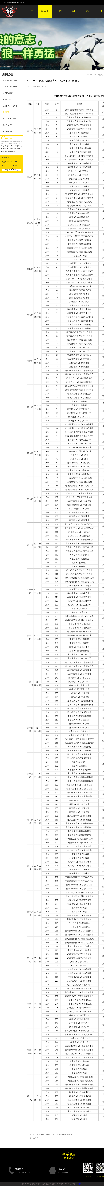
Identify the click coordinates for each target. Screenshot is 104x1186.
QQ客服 (14, 170)
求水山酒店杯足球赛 (10, 87)
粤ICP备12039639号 (63, 1184)
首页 (95, 75)
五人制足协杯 (8, 125)
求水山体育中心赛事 (10, 80)
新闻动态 (101, 75)
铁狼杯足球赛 (8, 93)
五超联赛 (6, 112)
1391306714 (62, 1172)
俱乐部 (59, 11)
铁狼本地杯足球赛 (9, 119)
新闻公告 (44, 11)
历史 (88, 11)
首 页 (30, 11)
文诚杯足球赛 (8, 131)
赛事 (73, 11)
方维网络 (80, 1184)
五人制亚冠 (7, 99)
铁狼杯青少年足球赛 (10, 106)
